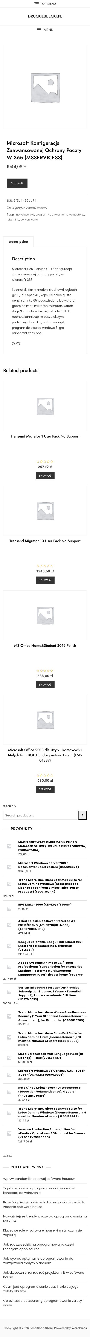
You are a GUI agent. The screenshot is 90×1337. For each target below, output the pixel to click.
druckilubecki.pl (45, 16)
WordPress (79, 1328)
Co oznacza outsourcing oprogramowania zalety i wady (43, 1302)
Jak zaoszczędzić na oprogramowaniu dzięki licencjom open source (38, 1246)
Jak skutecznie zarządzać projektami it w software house (43, 1274)
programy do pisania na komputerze (60, 214)
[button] (45, 30)
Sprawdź (17, 183)
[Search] (82, 815)
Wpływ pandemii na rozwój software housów (39, 1178)
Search (9, 806)
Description (18, 242)
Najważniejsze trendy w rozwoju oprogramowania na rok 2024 (45, 1218)
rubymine (13, 219)
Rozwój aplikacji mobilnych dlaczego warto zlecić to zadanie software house (44, 1204)
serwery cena (29, 219)
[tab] (18, 241)
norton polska (25, 214)
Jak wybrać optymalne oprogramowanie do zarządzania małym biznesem (38, 1260)
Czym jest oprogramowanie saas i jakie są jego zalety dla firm (41, 1288)
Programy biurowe (35, 207)
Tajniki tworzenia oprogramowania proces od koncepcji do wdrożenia (39, 1190)
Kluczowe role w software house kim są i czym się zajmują (42, 1232)
